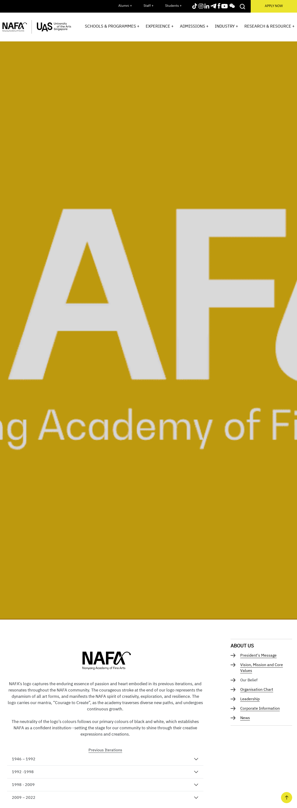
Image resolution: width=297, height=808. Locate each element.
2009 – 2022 (23, 797)
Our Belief (248, 679)
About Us (242, 645)
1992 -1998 (23, 771)
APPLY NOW (274, 6)
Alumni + (125, 5)
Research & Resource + (269, 26)
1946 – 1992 (23, 758)
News (245, 717)
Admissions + (194, 26)
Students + (173, 5)
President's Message (258, 655)
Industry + (226, 26)
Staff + (148, 5)
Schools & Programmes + (112, 26)
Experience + (160, 26)
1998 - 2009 (23, 784)
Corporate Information (260, 708)
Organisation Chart (256, 689)
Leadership (250, 698)
